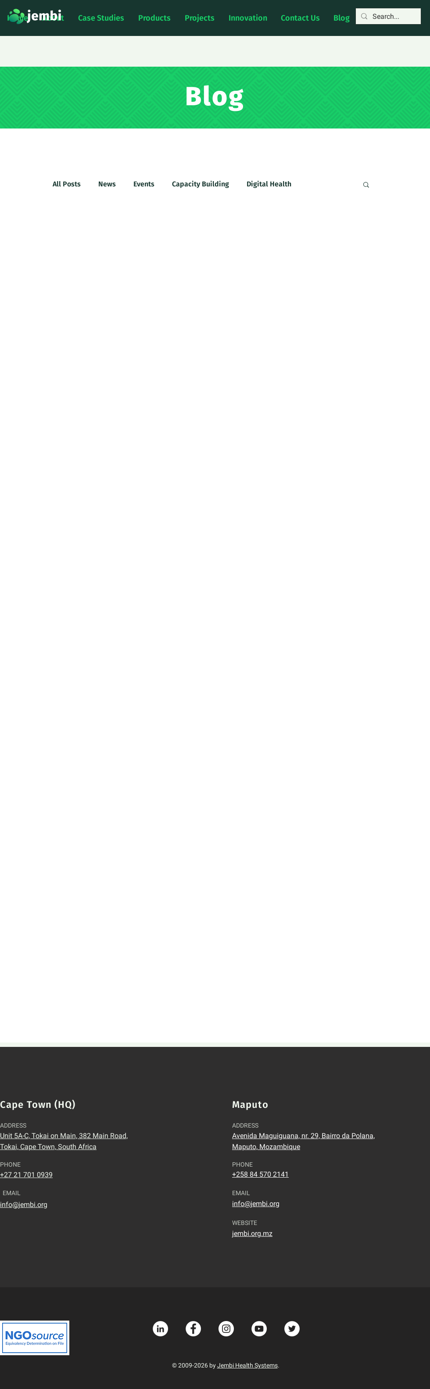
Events (143, 184)
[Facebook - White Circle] (193, 1328)
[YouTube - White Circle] (259, 1328)
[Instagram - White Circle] (226, 1328)
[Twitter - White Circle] (292, 1328)
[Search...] (387, 16)
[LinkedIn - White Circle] (160, 1328)
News (107, 184)
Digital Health (269, 184)
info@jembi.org (23, 1204)
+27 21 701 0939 (26, 1175)
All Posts (67, 184)
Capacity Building (200, 184)
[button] (366, 185)
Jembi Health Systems (247, 1365)
